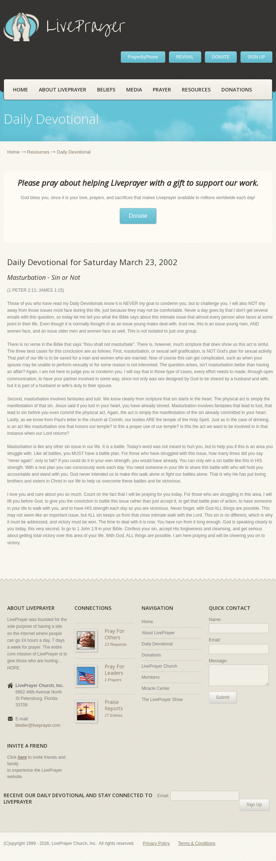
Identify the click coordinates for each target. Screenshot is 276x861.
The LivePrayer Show (162, 699)
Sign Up (254, 804)
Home (20, 89)
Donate (138, 216)
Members (151, 677)
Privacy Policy (156, 843)
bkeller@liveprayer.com (37, 725)
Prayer (162, 89)
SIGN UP (256, 57)
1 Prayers (113, 680)
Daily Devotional (157, 643)
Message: (218, 660)
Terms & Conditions (196, 843)
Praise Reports (114, 705)
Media (134, 89)
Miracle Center (156, 688)
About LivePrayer (62, 89)
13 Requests (116, 644)
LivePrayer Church (159, 666)
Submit (222, 697)
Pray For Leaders (114, 669)
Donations (236, 89)
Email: (215, 640)
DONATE (221, 57)
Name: (215, 619)
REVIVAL (185, 57)
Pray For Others (114, 634)
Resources (196, 89)
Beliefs (106, 89)
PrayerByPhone (143, 57)
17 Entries (114, 715)
